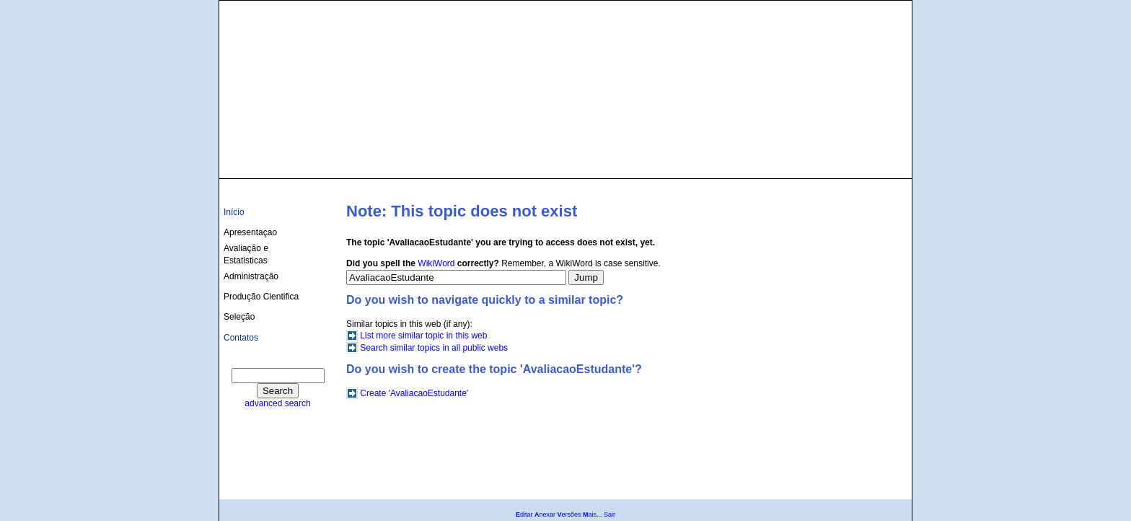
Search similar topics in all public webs (434, 348)
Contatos (241, 338)
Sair (609, 514)
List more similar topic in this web (423, 335)
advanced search (277, 403)
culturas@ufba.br (866, 160)
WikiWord (436, 263)
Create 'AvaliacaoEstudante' (414, 393)
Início (234, 212)
